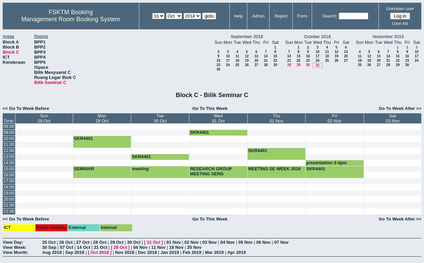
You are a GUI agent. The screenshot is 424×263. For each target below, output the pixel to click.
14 (265, 56)
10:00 (9, 138)
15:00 (9, 168)
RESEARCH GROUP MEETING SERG (211, 171)
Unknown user (400, 8)
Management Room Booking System (70, 19)
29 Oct (116, 242)
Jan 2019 (170, 252)
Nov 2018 (124, 252)
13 (256, 56)
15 (275, 56)
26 (247, 65)
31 (317, 65)
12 (247, 56)
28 (265, 65)
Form (302, 16)
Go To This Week (209, 108)
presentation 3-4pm (326, 162)
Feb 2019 (191, 252)
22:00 (9, 211)
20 (256, 60)
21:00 (9, 205)
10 (228, 56)
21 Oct (100, 247)
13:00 (9, 156)
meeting (140, 168)
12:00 (9, 150)
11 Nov (158, 247)
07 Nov (281, 242)
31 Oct (153, 242)
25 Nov (194, 247)
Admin (258, 16)
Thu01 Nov (276, 118)
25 (237, 65)
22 (275, 60)
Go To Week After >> (400, 108)
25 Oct (49, 242)
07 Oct (67, 247)
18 (237, 60)
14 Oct (83, 247)
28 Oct (100, 242)
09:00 (9, 132)
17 (228, 60)
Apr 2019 (236, 252)
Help (238, 16)
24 (228, 65)
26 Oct (66, 242)
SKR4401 (199, 132)
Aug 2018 (52, 252)
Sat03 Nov (392, 118)
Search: (330, 16)
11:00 (9, 144)
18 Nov (176, 247)
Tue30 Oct (160, 118)
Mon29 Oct (101, 118)
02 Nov (192, 242)
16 (218, 60)
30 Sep (49, 247)
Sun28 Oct (44, 118)
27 (256, 65)
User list (400, 23)
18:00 (9, 186)
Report (281, 16)
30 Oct (134, 242)
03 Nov (209, 242)
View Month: (15, 252)
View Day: (13, 242)
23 (218, 65)
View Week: (15, 247)
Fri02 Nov (334, 118)
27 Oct (83, 242)
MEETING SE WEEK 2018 (274, 168)
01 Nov (173, 242)
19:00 (9, 193)
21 (265, 60)
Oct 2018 (99, 252)
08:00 (9, 126)
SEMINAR (84, 168)
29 (275, 65)
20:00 (9, 199)
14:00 (9, 162)
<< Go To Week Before (26, 108)
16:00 (9, 174)
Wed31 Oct (218, 118)
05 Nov (245, 242)
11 (237, 56)
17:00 (9, 180)
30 (218, 69)
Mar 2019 (214, 252)
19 (247, 60)
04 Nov (227, 242)
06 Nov (263, 242)
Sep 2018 (74, 252)
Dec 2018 (147, 252)
